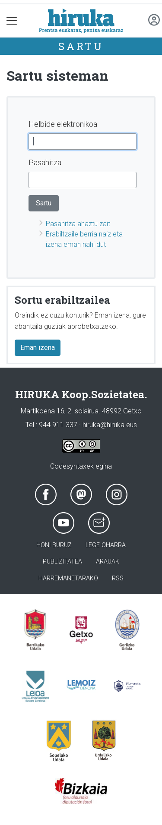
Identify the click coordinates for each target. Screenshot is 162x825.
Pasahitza (45, 162)
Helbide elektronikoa (63, 124)
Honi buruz (54, 545)
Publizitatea (62, 561)
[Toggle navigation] (12, 20)
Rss (118, 578)
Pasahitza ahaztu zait (78, 224)
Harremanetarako (68, 578)
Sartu (81, 46)
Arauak (107, 561)
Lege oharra (106, 545)
